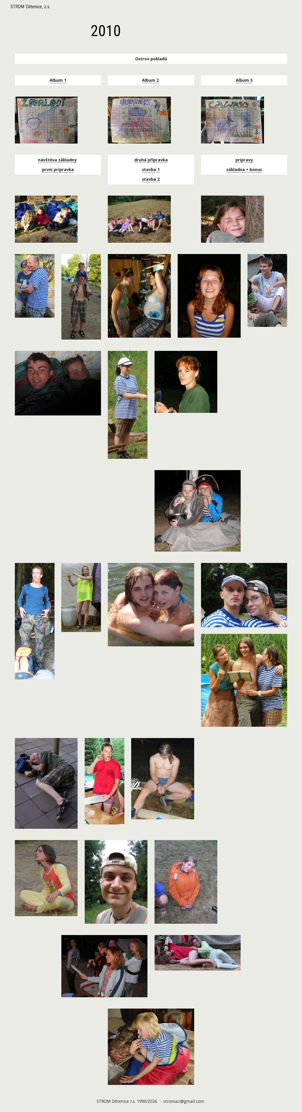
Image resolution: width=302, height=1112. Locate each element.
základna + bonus (244, 169)
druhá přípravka (151, 160)
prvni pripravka (58, 169)
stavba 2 (151, 179)
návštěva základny (57, 160)
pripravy (244, 160)
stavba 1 (151, 169)
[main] (106, 31)
